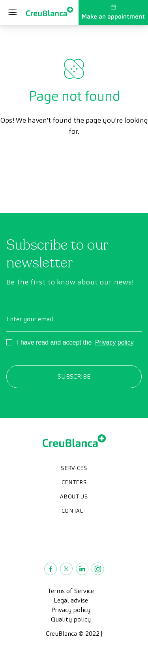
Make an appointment (113, 12)
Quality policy (71, 619)
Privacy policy (114, 342)
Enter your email (29, 319)
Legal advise (71, 600)
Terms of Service (71, 591)
